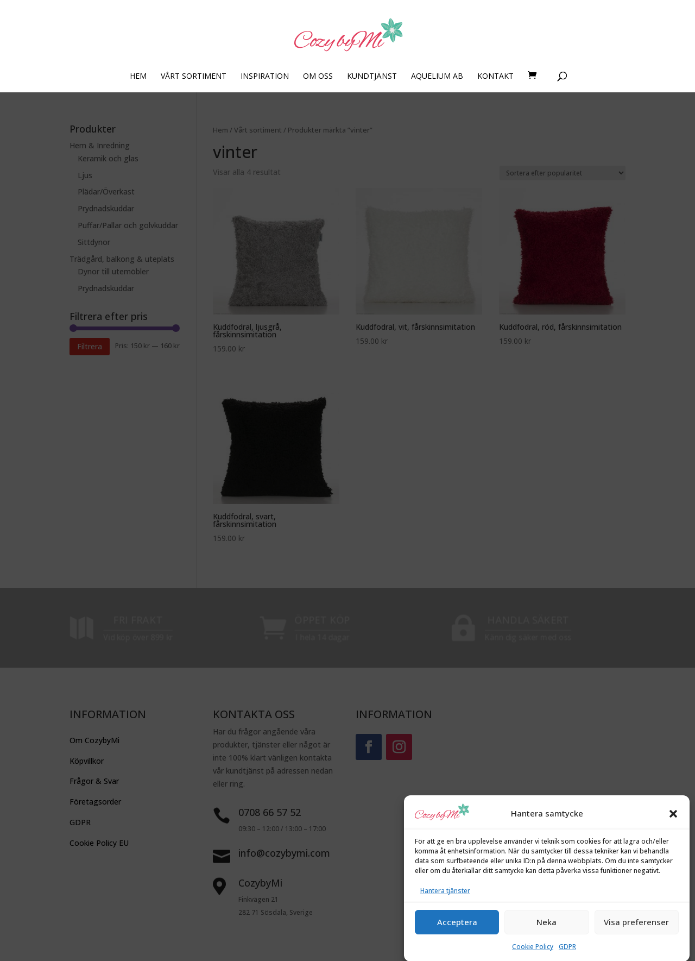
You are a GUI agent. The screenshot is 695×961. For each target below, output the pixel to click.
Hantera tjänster (445, 906)
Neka (546, 938)
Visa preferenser (636, 938)
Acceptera (457, 938)
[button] (673, 830)
